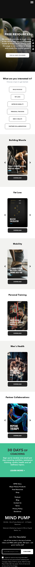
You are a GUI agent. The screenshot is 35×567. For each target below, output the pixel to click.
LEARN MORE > (17, 457)
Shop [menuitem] (17, 479)
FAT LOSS (17, 84)
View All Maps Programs (17, 42)
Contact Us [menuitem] (17, 490)
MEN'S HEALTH (17, 106)
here (16, 553)
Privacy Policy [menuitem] (17, 496)
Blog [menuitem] (17, 487)
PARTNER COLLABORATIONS (17, 113)
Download (17, 165)
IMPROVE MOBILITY (17, 91)
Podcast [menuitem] (17, 484)
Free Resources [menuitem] (17, 477)
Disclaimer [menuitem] (17, 498)
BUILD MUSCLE (17, 76)
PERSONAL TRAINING (17, 98)
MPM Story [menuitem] (17, 471)
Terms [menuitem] (17, 493)
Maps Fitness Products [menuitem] (17, 474)
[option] (17, 150)
